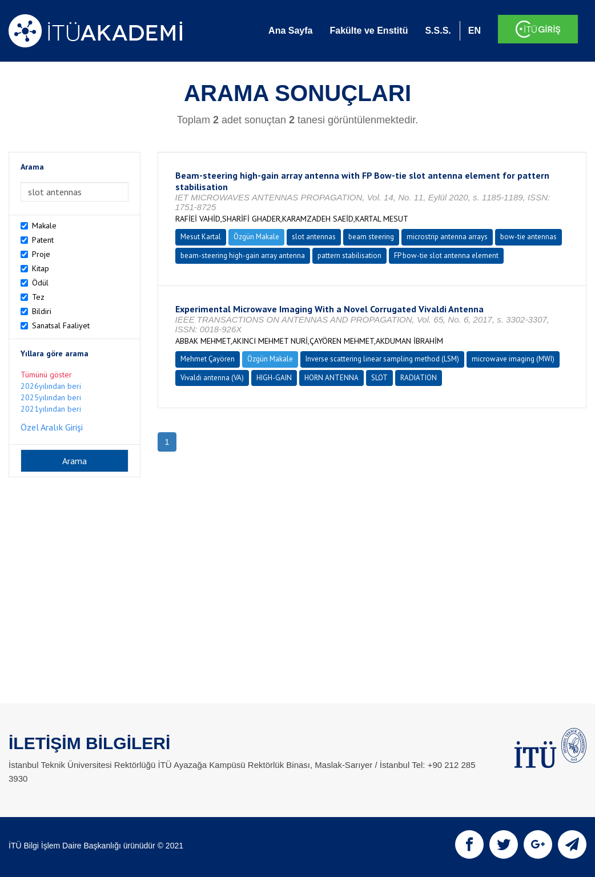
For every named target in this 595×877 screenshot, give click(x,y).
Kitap (40, 268)
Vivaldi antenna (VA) (212, 378)
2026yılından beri (51, 386)
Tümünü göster (46, 374)
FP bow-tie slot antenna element (446, 255)
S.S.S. (438, 30)
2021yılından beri (51, 409)
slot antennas (314, 237)
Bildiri (41, 311)
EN (474, 30)
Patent (43, 240)
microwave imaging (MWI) (513, 359)
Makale (44, 225)
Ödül (40, 282)
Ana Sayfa (290, 30)
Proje (41, 254)
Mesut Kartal (200, 237)
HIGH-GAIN (274, 378)
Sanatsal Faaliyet (61, 325)
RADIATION (418, 378)
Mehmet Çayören (207, 359)
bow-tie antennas (528, 237)
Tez (38, 297)
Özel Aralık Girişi (52, 427)
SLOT (379, 378)
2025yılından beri (51, 397)
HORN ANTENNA (331, 378)
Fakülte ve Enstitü (368, 30)
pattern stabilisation (349, 255)
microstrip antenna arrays (447, 237)
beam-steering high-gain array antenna (242, 255)
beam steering (371, 237)
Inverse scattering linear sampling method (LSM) (382, 359)
